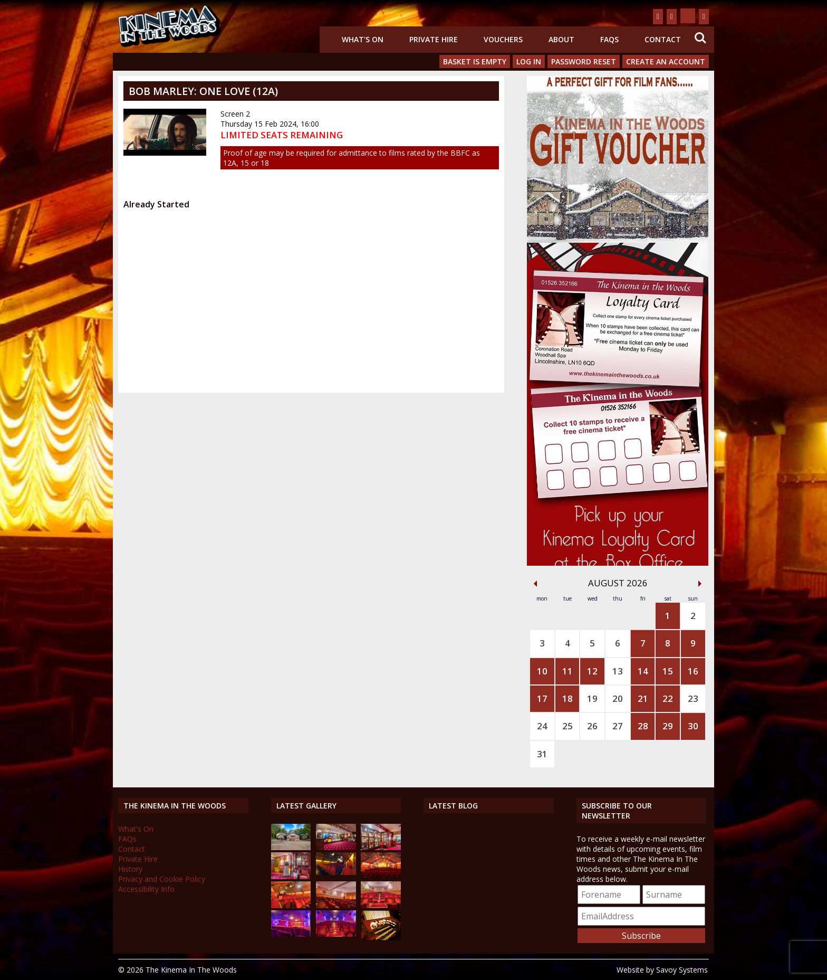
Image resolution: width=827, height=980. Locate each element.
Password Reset (583, 61)
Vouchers (503, 39)
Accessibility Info (146, 889)
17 (542, 698)
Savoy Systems (682, 970)
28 (643, 726)
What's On (362, 39)
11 (567, 671)
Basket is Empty (474, 61)
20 (617, 698)
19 (592, 698)
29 (667, 726)
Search (700, 38)
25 (567, 726)
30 (693, 726)
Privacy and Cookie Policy (161, 879)
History (130, 869)
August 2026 (618, 583)
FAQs (609, 39)
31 (542, 754)
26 (592, 726)
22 (667, 698)
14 (643, 671)
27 (617, 726)
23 (693, 698)
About (561, 39)
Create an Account (665, 61)
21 (643, 698)
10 (542, 671)
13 (617, 671)
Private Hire (433, 39)
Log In (528, 61)
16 (693, 671)
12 (592, 671)
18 (567, 698)
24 (542, 726)
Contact (663, 39)
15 (667, 671)
